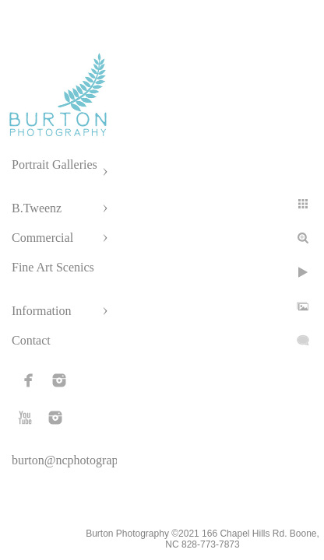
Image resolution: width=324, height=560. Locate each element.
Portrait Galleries (54, 164)
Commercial (42, 237)
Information (41, 310)
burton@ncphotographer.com (85, 460)
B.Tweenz (37, 208)
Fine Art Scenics (53, 267)
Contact (31, 340)
